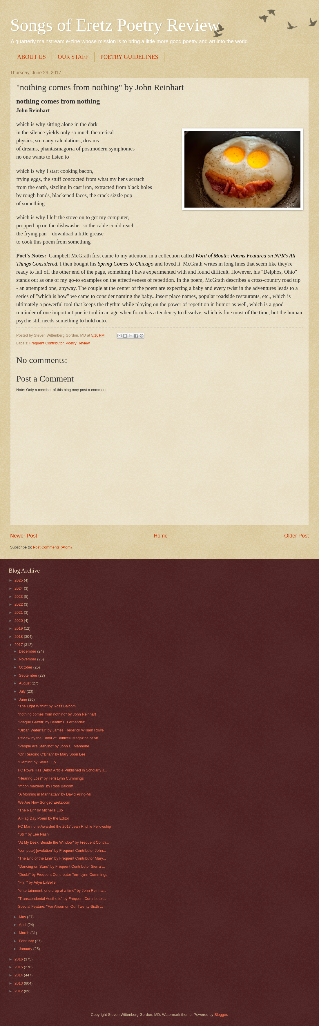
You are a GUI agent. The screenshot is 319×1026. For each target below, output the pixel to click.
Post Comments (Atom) (52, 547)
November (28, 659)
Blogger (220, 1014)
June (23, 699)
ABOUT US (31, 57)
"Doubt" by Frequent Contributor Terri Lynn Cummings (62, 874)
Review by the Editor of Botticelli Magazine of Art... (60, 738)
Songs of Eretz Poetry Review (115, 24)
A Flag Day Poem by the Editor (43, 818)
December (28, 651)
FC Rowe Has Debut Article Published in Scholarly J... (62, 770)
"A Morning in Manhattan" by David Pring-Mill (55, 794)
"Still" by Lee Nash (33, 834)
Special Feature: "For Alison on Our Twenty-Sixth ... (60, 906)
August (25, 683)
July (22, 691)
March (24, 933)
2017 (19, 644)
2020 (19, 620)
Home (161, 536)
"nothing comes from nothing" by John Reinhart (57, 714)
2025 (19, 580)
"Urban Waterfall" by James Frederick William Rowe (61, 730)
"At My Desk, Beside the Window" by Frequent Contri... (63, 842)
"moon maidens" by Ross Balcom (45, 786)
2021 (19, 612)
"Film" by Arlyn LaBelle (36, 882)
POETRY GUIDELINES (129, 57)
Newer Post (23, 536)
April (23, 925)
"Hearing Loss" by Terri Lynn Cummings (51, 778)
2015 (19, 967)
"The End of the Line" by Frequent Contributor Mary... (62, 858)
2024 (19, 588)
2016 (19, 959)
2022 (19, 604)
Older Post (296, 536)
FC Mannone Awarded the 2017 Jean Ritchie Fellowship (64, 826)
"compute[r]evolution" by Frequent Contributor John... (62, 850)
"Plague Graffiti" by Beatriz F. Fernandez (51, 722)
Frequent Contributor (46, 343)
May (23, 917)
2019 (19, 628)
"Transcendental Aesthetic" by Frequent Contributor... (62, 898)
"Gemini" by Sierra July (37, 762)
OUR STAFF (73, 57)
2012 (19, 991)
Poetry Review (78, 343)
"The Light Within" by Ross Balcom (47, 706)
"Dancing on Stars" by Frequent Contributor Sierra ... (61, 866)
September (28, 675)
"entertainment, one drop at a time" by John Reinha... (62, 890)
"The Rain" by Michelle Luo (40, 810)
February (27, 941)
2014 (19, 975)
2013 (19, 983)
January (26, 949)
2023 (19, 596)
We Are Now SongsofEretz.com (44, 802)
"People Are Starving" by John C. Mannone (53, 746)
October (26, 667)
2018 (19, 636)
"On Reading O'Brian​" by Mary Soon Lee (51, 754)
